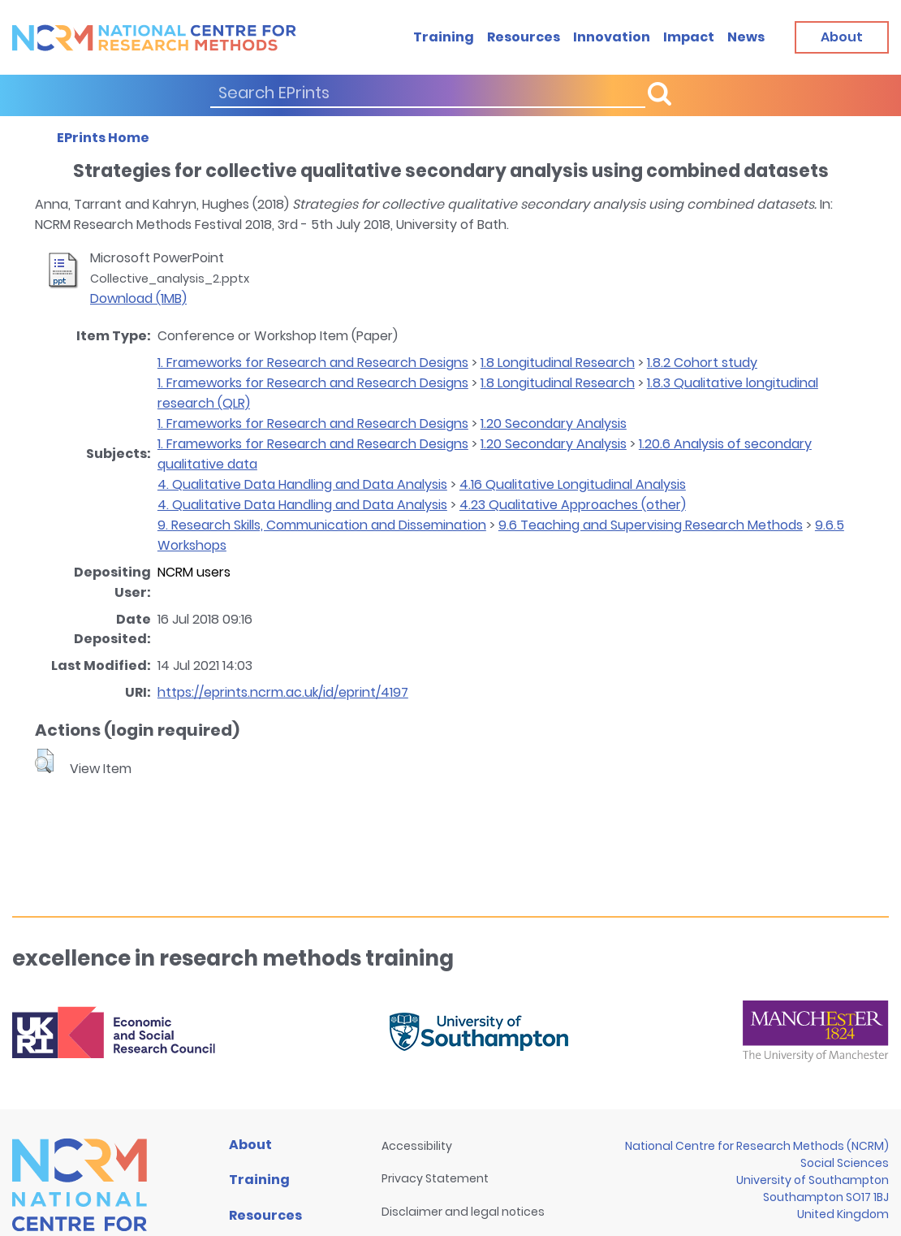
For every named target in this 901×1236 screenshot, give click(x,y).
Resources (523, 37)
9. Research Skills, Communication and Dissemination (321, 525)
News (746, 37)
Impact (688, 37)
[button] (44, 761)
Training (443, 37)
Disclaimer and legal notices (463, 1212)
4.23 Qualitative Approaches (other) (572, 504)
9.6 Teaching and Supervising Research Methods (650, 525)
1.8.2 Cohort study (702, 362)
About (250, 1144)
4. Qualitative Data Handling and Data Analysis (302, 484)
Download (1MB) (138, 298)
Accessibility (417, 1146)
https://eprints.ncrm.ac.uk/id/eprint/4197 (282, 692)
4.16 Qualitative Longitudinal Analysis (572, 484)
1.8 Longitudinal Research (558, 362)
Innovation (611, 37)
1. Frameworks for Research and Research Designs (312, 362)
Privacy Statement (435, 1178)
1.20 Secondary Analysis (554, 423)
